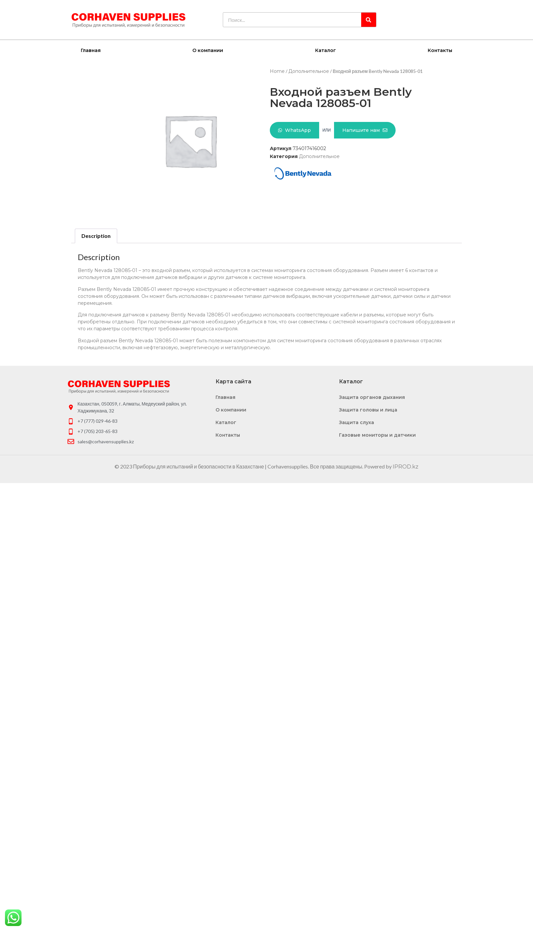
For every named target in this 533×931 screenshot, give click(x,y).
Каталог (325, 50)
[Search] (368, 20)
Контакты (440, 50)
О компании (207, 50)
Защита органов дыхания (372, 397)
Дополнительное (308, 71)
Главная (91, 50)
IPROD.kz (405, 466)
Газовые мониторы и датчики (377, 435)
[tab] (96, 235)
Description (96, 235)
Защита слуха (356, 422)
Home (277, 71)
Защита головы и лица (368, 409)
